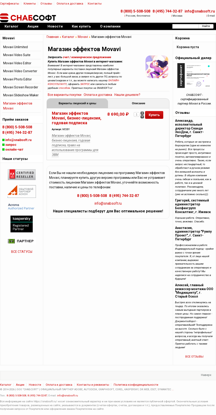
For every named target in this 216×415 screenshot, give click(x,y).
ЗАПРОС (85, 84)
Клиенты (30, 3)
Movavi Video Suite (16, 55)
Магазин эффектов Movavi (17, 106)
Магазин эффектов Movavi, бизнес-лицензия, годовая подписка (76, 118)
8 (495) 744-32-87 (167, 11)
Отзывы (46, 3)
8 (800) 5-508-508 (135, 11)
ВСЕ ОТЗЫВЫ (194, 356)
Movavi (83, 37)
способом (64, 88)
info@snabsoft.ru (200, 11)
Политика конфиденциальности (136, 384)
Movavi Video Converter (20, 71)
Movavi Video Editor (17, 63)
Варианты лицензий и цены (77, 103)
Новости (35, 384)
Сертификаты (9, 3)
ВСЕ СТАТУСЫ (21, 251)
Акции (20, 384)
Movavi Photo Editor (17, 79)
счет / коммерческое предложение (87, 57)
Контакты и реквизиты (93, 384)
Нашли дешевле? (127, 95)
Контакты (95, 3)
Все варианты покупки (64, 95)
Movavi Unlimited (15, 47)
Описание (138, 103)
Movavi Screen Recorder (20, 87)
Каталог (68, 37)
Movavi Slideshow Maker (21, 95)
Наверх (206, 375)
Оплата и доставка (70, 3)
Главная (53, 37)
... (173, 389)
